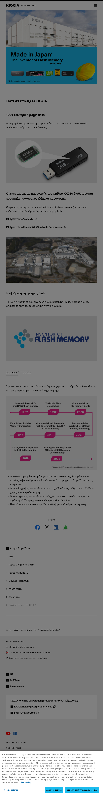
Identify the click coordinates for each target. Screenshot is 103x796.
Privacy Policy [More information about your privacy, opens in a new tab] (25, 785)
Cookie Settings (11, 792)
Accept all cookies (54, 792)
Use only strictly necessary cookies (82, 792)
